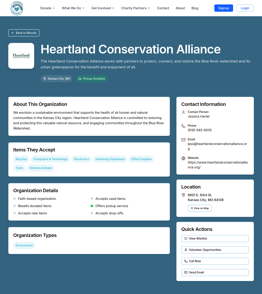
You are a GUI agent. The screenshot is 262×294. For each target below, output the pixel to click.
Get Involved (103, 8)
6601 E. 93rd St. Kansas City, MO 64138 (206, 197)
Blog (195, 8)
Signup (223, 8)
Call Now (192, 261)
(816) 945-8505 (200, 130)
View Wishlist (195, 238)
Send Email (194, 272)
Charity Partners (135, 8)
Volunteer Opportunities (202, 249)
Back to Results (24, 32)
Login (245, 8)
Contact (163, 8)
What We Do (73, 8)
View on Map (200, 208)
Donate (47, 8)
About (180, 8)
